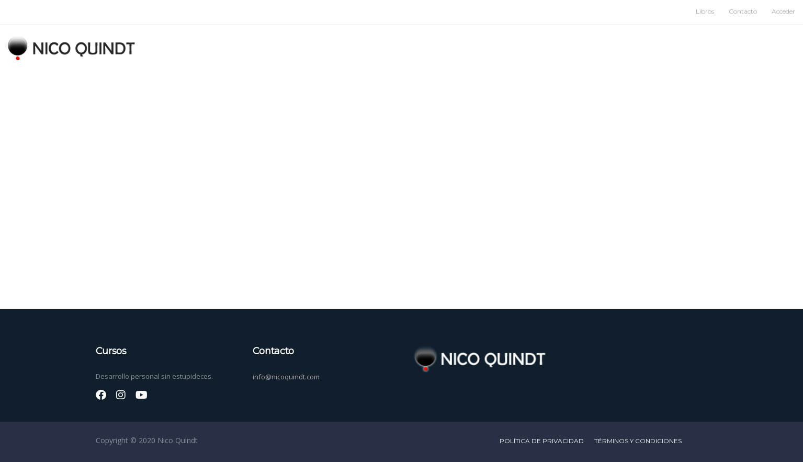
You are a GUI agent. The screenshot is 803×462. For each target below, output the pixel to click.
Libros (705, 11)
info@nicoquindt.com (286, 376)
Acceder (783, 11)
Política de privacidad (542, 441)
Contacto (743, 11)
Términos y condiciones (638, 441)
